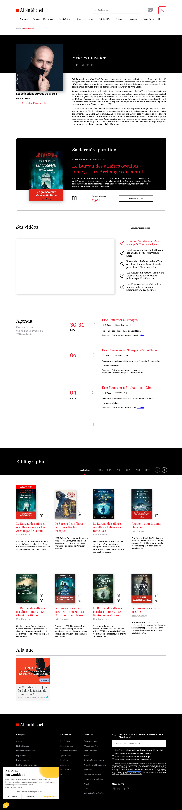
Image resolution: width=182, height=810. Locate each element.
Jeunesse (64, 764)
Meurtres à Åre (91, 746)
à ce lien (140, 335)
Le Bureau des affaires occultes (33, 103)
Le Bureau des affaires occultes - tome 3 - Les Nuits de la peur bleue (69, 612)
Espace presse (22, 760)
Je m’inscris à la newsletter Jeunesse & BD (134, 759)
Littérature (65, 741)
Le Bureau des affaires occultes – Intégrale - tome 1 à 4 (107, 527)
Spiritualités (65, 755)
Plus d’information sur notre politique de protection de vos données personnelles (139, 773)
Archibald (88, 769)
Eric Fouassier (23, 534)
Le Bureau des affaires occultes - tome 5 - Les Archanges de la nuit (30, 527)
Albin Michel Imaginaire (95, 764)
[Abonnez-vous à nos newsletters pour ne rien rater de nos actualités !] (149, 9)
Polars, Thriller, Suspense (94, 159)
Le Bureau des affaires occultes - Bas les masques (69, 527)
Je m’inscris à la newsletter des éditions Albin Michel (139, 750)
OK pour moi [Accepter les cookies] (50, 796)
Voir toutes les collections (94, 793)
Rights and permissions (26, 764)
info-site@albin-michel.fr (134, 771)
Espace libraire (23, 755)
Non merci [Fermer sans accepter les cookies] (12, 796)
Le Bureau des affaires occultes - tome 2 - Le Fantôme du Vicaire (107, 612)
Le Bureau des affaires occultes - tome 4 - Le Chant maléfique (140, 243)
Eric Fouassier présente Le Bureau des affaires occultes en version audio (141, 252)
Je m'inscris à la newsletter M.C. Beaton (133, 753)
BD (61, 774)
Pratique (64, 760)
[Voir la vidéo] (80, 515)
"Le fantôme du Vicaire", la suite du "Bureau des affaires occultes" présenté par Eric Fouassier (142, 275)
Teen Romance (90, 750)
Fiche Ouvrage (123, 325)
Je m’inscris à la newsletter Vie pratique (133, 756)
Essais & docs (66, 746)
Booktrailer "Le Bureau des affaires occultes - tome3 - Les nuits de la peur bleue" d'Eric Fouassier (142, 264)
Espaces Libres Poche (94, 779)
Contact (20, 741)
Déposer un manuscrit (26, 750)
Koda (86, 755)
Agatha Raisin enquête (94, 760)
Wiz (86, 788)
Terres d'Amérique (92, 774)
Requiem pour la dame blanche (146, 525)
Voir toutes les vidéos (140, 228)
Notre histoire (22, 746)
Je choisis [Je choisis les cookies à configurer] (31, 796)
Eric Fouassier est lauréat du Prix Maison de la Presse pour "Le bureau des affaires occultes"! (140, 287)
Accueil (19, 29)
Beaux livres (66, 769)
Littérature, (77, 159)
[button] (5, 805)
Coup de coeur (90, 741)
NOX (86, 783)
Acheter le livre (136, 198)
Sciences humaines (68, 750)
